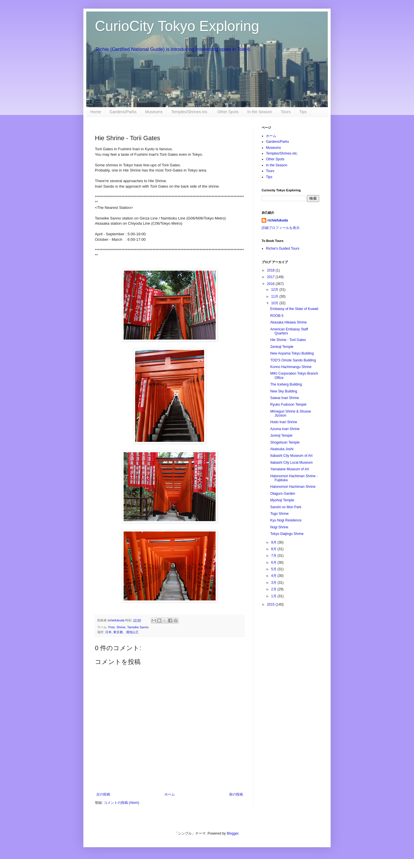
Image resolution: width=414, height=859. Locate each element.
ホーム (169, 794)
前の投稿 (236, 794)
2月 (274, 589)
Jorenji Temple (281, 436)
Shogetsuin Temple (285, 442)
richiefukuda (277, 220)
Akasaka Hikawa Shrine (288, 322)
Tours (285, 111)
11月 (275, 296)
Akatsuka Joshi (282, 449)
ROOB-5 (276, 316)
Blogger (233, 833)
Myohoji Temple (282, 500)
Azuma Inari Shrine (285, 429)
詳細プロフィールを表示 (281, 228)
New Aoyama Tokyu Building (292, 353)
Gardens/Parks (123, 111)
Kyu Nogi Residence (286, 520)
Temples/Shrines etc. (189, 111)
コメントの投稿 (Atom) (121, 803)
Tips (303, 111)
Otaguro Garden (282, 494)
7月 (274, 556)
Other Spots (228, 111)
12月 (275, 290)
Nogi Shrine (279, 527)
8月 (274, 549)
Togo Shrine (279, 514)
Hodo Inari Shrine (283, 422)
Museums (154, 111)
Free (111, 627)
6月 (274, 563)
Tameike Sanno (137, 627)
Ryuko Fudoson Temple (288, 404)
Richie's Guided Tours (282, 248)
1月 (274, 596)
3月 (274, 583)
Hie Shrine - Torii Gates (288, 340)
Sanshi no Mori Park (285, 507)
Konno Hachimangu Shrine (290, 367)
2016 (271, 284)
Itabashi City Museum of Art (291, 456)
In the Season (259, 111)
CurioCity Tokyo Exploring (177, 26)
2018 (271, 270)
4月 (274, 576)
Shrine (120, 627)
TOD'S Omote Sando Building (293, 360)
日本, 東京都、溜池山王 (122, 632)
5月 (274, 569)
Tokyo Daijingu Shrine (287, 534)
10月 (275, 303)
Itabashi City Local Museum (291, 463)
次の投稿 (103, 794)
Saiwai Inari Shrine (284, 398)
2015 (271, 604)
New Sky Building (283, 391)
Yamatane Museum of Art (289, 469)
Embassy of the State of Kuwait (294, 309)
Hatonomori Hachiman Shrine (292, 487)
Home (95, 111)
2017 (271, 277)
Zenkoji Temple (281, 347)
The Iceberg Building (286, 384)
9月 (274, 542)
